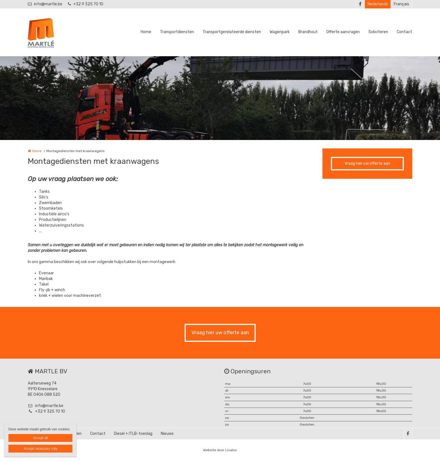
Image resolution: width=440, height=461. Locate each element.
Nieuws (167, 433)
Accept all (40, 438)
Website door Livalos (220, 450)
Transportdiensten (177, 32)
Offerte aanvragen (343, 32)
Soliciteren (378, 32)
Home (146, 32)
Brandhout (308, 32)
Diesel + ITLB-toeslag (133, 433)
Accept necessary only (40, 449)
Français (401, 4)
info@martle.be (45, 4)
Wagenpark (280, 32)
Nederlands (378, 4)
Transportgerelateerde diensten (232, 32)
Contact (404, 32)
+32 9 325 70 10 (85, 4)
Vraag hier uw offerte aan (367, 163)
